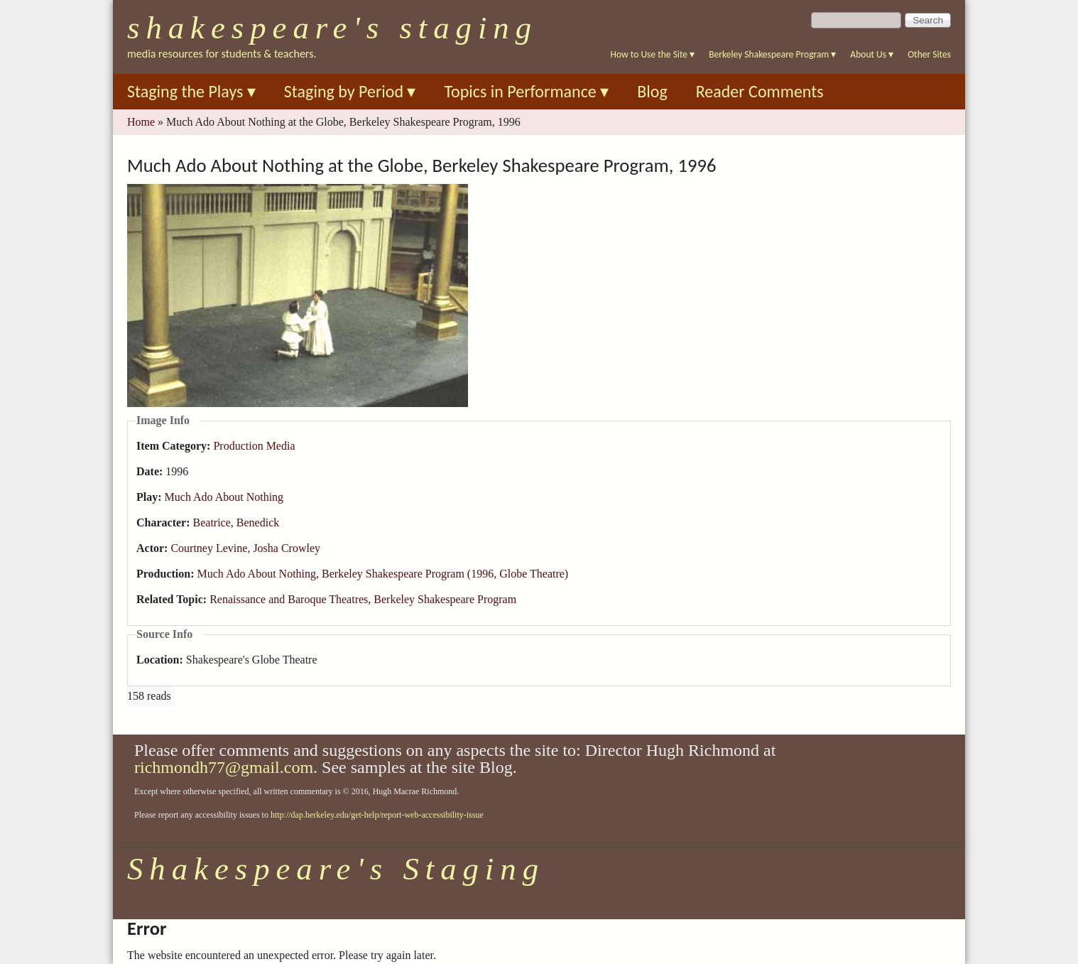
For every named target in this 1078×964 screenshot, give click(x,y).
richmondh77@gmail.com (223, 767)
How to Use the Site (653, 54)
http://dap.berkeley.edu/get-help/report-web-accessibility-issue (377, 815)
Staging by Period (350, 91)
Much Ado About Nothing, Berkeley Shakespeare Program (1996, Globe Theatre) (382, 574)
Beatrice (212, 522)
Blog (652, 91)
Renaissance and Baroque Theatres (288, 599)
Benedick (257, 522)
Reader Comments (760, 91)
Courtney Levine (208, 548)
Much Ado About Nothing (224, 497)
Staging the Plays (191, 91)
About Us (871, 54)
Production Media (254, 446)
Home (141, 122)
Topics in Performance (526, 91)
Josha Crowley (286, 548)
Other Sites (929, 54)
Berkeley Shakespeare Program (772, 54)
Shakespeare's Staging (332, 27)
